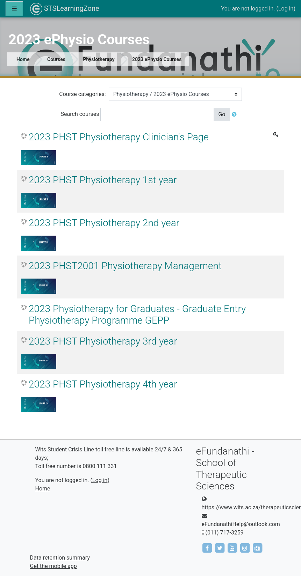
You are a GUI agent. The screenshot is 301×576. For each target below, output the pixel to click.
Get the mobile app (53, 566)
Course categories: (82, 94)
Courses (56, 59)
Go (221, 114)
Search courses (80, 114)
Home (22, 59)
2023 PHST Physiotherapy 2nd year (104, 223)
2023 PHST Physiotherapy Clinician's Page (119, 137)
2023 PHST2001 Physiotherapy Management (125, 266)
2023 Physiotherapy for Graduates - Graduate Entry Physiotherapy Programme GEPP (137, 314)
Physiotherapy (98, 59)
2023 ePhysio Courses (156, 59)
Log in (285, 8)
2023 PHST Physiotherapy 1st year (103, 180)
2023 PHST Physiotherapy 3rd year (103, 341)
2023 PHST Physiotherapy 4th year (103, 384)
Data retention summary (60, 557)
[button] (235, 114)
